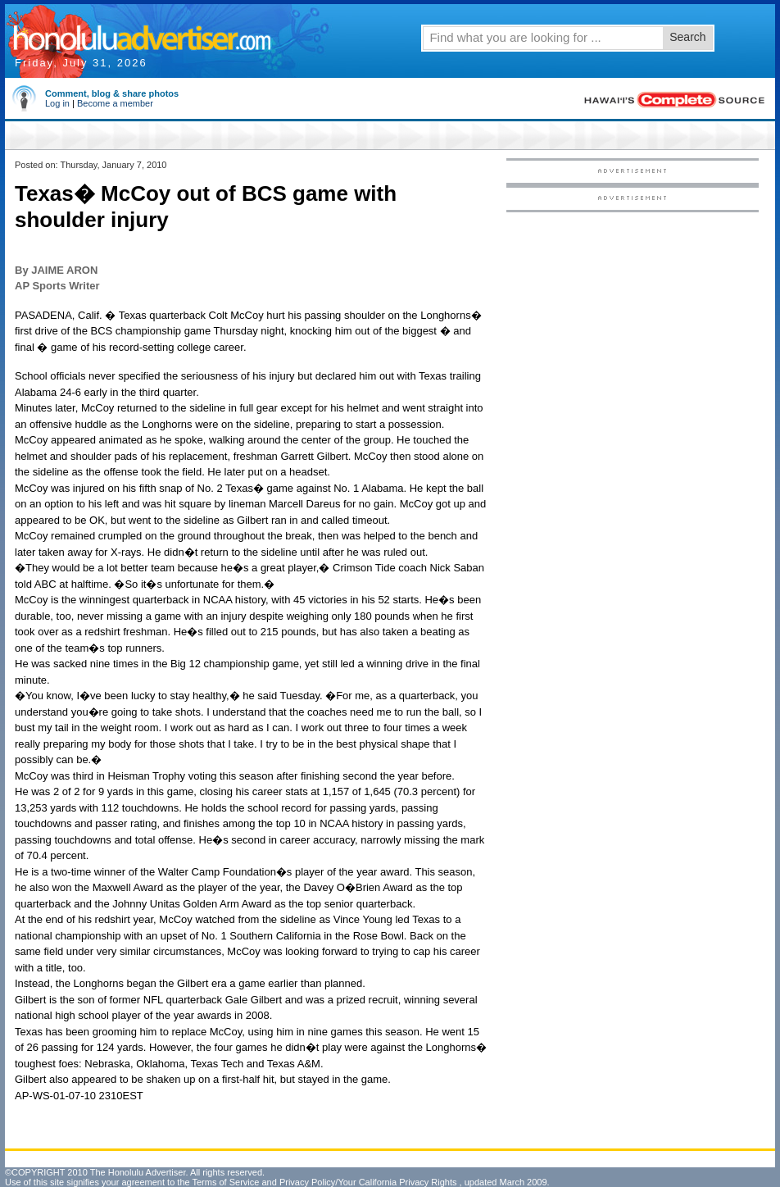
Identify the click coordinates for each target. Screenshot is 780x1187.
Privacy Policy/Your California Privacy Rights (368, 1182)
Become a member (115, 103)
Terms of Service (225, 1182)
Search (687, 36)
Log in (57, 103)
